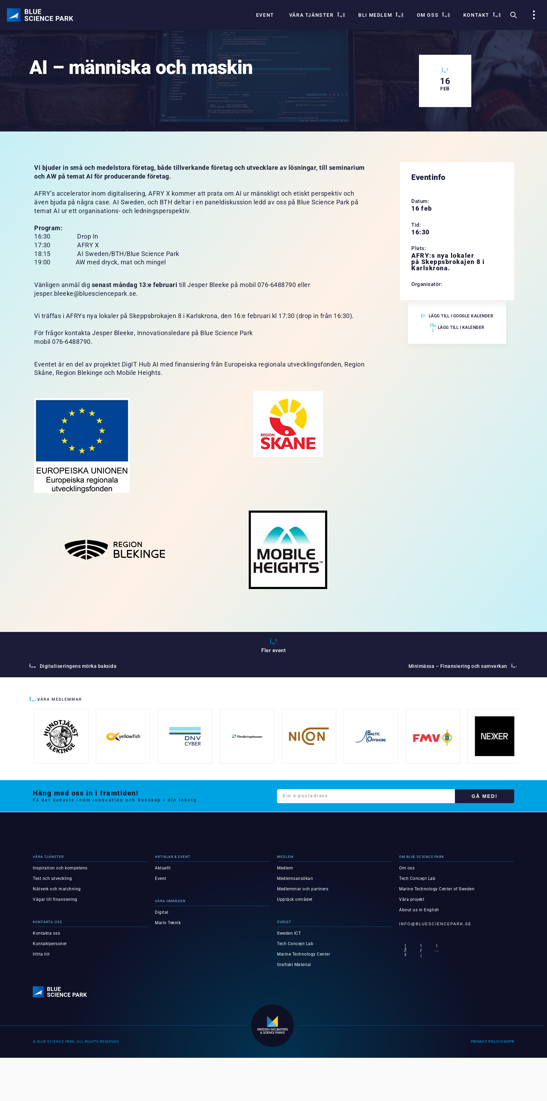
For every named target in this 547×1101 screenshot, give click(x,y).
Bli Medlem (380, 15)
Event (265, 15)
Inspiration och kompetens (60, 868)
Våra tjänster (316, 15)
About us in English (419, 909)
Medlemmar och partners (302, 889)
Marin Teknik (168, 922)
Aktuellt (163, 868)
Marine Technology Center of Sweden (436, 889)
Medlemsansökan (295, 878)
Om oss (432, 15)
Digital (161, 912)
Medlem (285, 868)
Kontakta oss (46, 933)
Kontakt (481, 15)
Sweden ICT (289, 933)
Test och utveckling (52, 878)
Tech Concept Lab (295, 943)
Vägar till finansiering (55, 899)
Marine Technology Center (303, 954)
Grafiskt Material (294, 964)
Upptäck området (295, 899)
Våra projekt (411, 899)
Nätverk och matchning (57, 889)
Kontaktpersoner (50, 943)
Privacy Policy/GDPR (492, 1041)
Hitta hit (41, 954)
